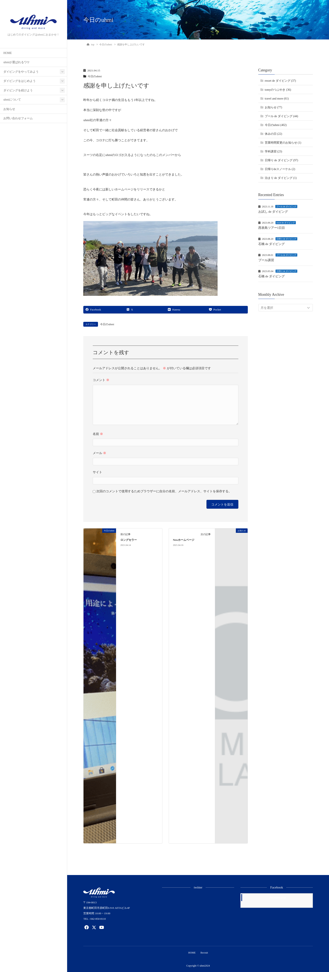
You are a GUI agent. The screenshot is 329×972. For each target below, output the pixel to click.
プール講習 (266, 260)
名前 (98, 434)
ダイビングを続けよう (18, 90)
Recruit (204, 952)
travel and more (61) (277, 98)
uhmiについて (12, 99)
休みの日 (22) (273, 133)
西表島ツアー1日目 (271, 227)
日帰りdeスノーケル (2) (280, 169)
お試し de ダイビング (273, 211)
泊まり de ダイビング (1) (281, 177)
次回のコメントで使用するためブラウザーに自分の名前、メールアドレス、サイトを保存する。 (164, 491)
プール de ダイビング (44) (281, 116)
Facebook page (277, 897)
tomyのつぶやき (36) (278, 89)
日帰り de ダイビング (286, 239)
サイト (97, 472)
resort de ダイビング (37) (280, 80)
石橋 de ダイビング (271, 244)
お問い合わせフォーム (18, 118)
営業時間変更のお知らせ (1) (283, 142)
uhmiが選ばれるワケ (16, 62)
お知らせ (9, 109)
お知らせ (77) (273, 107)
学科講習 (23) (273, 151)
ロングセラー (128, 539)
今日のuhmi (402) (276, 125)
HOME (7, 53)
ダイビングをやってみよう (21, 71)
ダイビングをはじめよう (19, 81)
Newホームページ (183, 539)
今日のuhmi (95, 76)
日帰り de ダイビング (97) (281, 160)
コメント (101, 380)
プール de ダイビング (286, 206)
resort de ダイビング (286, 222)
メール (99, 453)
